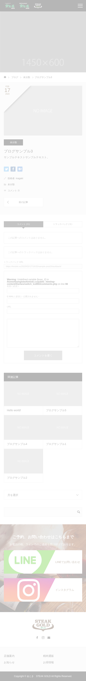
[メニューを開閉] (80, 5)
